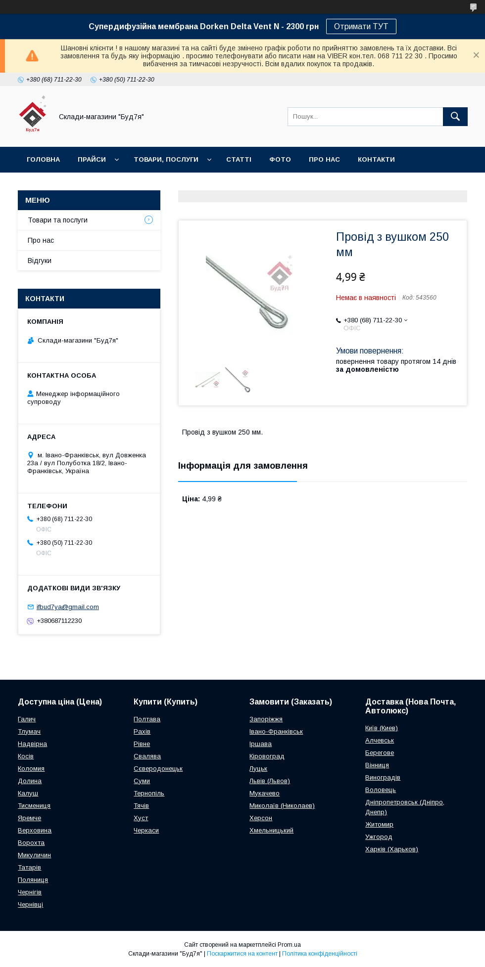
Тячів (141, 805)
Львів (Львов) (269, 781)
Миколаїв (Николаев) (282, 805)
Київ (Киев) (381, 728)
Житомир (379, 824)
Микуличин (34, 855)
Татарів (29, 867)
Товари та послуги (58, 220)
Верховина (34, 830)
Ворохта (31, 842)
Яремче (29, 818)
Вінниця (377, 765)
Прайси (92, 159)
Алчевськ (379, 740)
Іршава (260, 743)
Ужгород (378, 836)
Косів (26, 756)
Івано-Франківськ (276, 731)
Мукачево (264, 793)
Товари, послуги (166, 159)
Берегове (379, 752)
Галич (27, 719)
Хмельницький (271, 830)
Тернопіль (149, 793)
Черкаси (146, 830)
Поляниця (33, 879)
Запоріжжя (266, 719)
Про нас (324, 159)
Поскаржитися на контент (242, 953)
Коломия (31, 768)
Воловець (380, 789)
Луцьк (258, 768)
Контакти (376, 159)
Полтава (147, 719)
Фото (280, 159)
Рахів (142, 731)
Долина (30, 781)
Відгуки (39, 260)
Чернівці (30, 904)
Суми (142, 781)
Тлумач (29, 731)
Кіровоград (267, 756)
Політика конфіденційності (319, 953)
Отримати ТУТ (361, 26)
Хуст (141, 818)
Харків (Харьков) (391, 849)
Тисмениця (34, 805)
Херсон (260, 818)
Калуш (28, 793)
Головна (43, 159)
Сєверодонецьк (158, 768)
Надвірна (32, 743)
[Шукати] (455, 116)
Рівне (142, 743)
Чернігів (30, 892)
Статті (238, 159)
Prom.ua (289, 944)
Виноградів (382, 777)
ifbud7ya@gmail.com (68, 607)
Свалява (147, 756)
